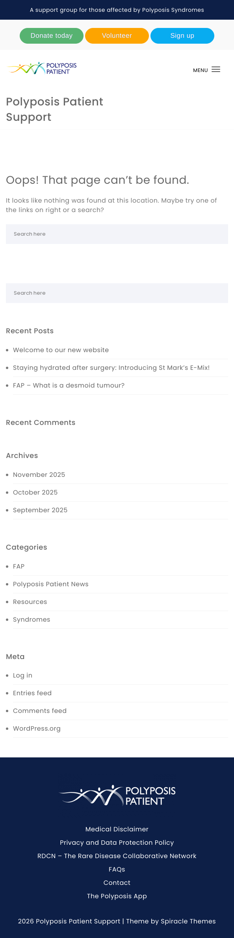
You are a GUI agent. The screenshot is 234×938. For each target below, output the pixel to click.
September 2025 (40, 510)
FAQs (117, 869)
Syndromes (31, 619)
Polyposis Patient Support (54, 109)
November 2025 (39, 474)
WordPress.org (37, 728)
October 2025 (35, 492)
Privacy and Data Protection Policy (117, 842)
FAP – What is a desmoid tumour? (69, 385)
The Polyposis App (117, 896)
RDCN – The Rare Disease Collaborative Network (117, 855)
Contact (117, 882)
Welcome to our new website (61, 350)
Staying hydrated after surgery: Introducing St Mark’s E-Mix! (111, 367)
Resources (30, 601)
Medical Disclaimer (117, 829)
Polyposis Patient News (51, 584)
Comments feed (40, 710)
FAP (19, 566)
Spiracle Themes (188, 921)
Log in (22, 675)
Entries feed (32, 693)
